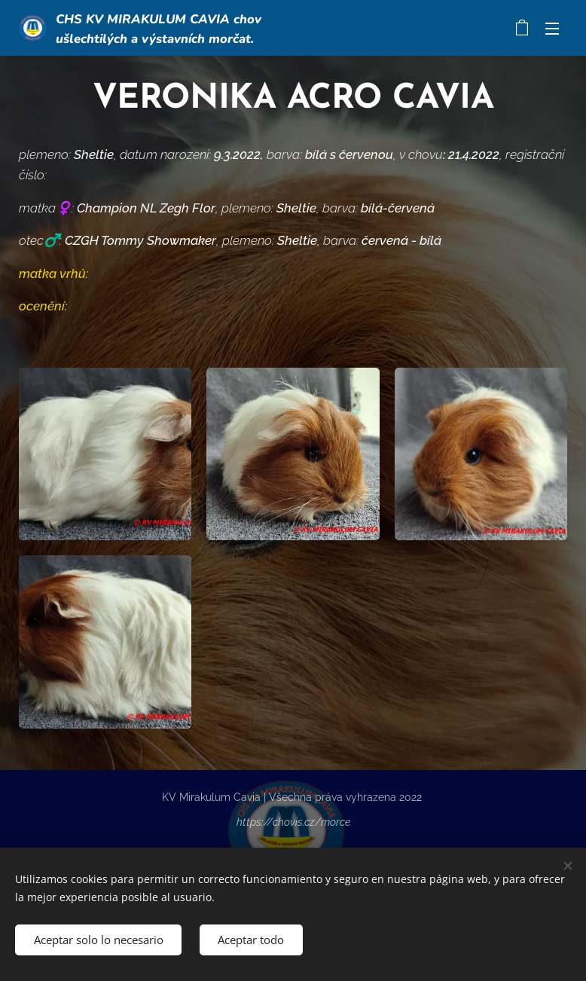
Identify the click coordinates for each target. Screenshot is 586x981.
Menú (552, 28)
